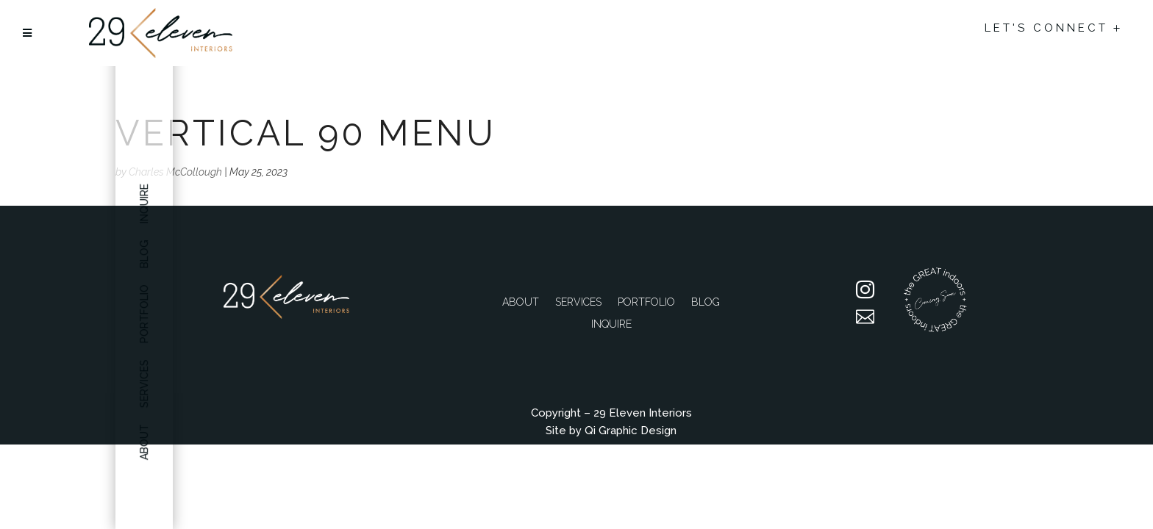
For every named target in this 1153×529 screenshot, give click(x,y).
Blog (705, 302)
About (520, 302)
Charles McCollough (175, 172)
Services (578, 302)
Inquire (144, 203)
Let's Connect (1046, 28)
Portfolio (646, 302)
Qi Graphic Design (631, 430)
